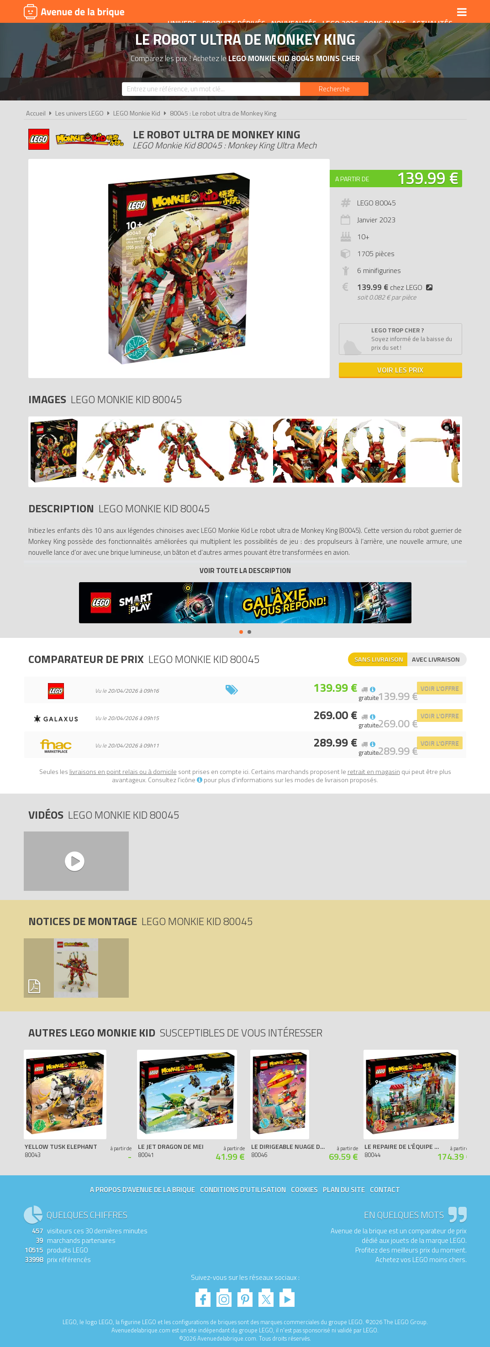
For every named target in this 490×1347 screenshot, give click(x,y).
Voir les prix (400, 369)
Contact (385, 1189)
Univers (175, 12)
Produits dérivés (227, 12)
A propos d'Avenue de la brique (142, 1189)
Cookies (304, 1189)
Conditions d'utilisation (243, 1189)
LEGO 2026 (334, 12)
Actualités (426, 12)
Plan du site (344, 1189)
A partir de (352, 179)
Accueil (36, 113)
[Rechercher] (334, 89)
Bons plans (379, 12)
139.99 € (427, 177)
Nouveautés (287, 12)
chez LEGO (396, 287)
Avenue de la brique (74, 11)
